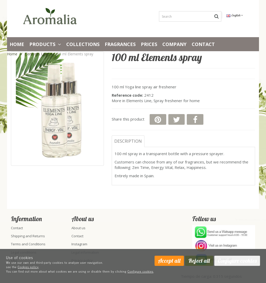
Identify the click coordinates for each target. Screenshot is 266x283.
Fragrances (120, 44)
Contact (203, 44)
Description (128, 141)
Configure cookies (141, 271)
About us (78, 228)
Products (45, 44)
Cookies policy (28, 266)
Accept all (169, 260)
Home (17, 44)
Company (174, 44)
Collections (82, 44)
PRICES (149, 44)
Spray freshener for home (177, 100)
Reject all (199, 260)
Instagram (79, 244)
